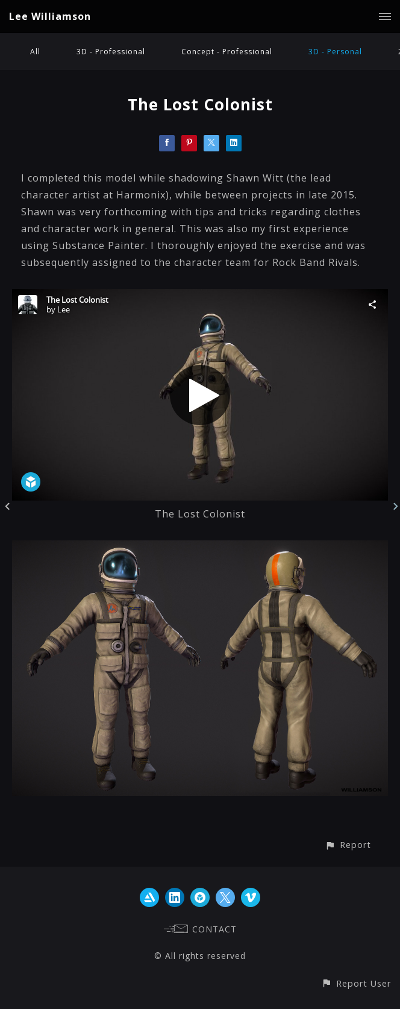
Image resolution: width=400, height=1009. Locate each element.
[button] (348, 844)
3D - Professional (111, 51)
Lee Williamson (50, 16)
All (35, 51)
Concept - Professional (226, 51)
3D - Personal (335, 51)
